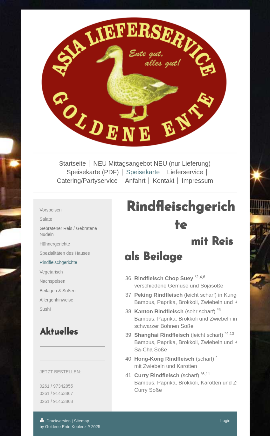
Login (225, 420)
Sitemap (81, 421)
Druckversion (56, 421)
